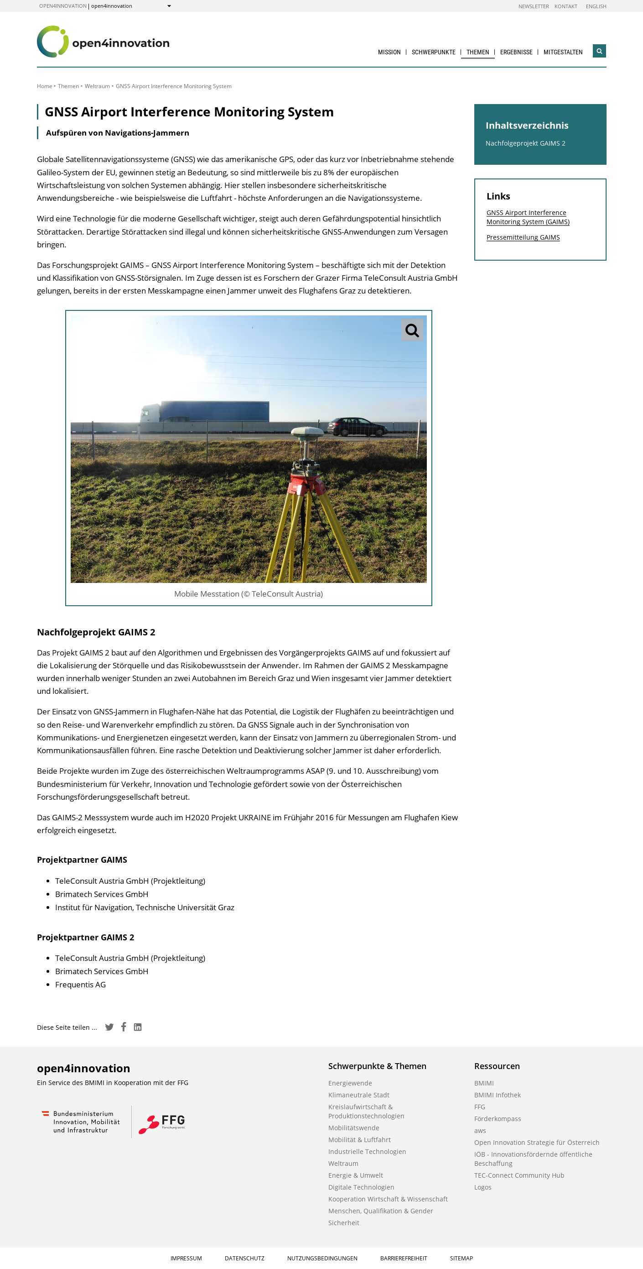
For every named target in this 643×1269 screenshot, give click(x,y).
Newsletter (534, 6)
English (596, 6)
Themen (478, 52)
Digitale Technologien (361, 1187)
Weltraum (97, 86)
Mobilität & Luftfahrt (359, 1139)
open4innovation (63, 5)
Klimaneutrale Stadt (358, 1095)
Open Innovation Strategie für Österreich (537, 1142)
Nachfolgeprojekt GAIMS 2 (525, 143)
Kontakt (566, 6)
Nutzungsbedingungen (322, 1258)
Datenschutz (244, 1258)
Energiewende (350, 1083)
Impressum (186, 1258)
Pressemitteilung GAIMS (523, 237)
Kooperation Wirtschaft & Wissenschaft (388, 1199)
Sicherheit (343, 1222)
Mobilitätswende (353, 1127)
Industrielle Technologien (367, 1151)
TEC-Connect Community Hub (519, 1175)
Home (44, 86)
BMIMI (484, 1083)
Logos (483, 1187)
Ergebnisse (516, 52)
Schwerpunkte (434, 52)
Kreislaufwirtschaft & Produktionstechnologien (366, 1111)
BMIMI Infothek (497, 1095)
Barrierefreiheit (403, 1258)
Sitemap (461, 1258)
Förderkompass (497, 1118)
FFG (479, 1106)
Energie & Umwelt (355, 1175)
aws (480, 1130)
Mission (389, 52)
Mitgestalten (563, 52)
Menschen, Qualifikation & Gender (380, 1210)
